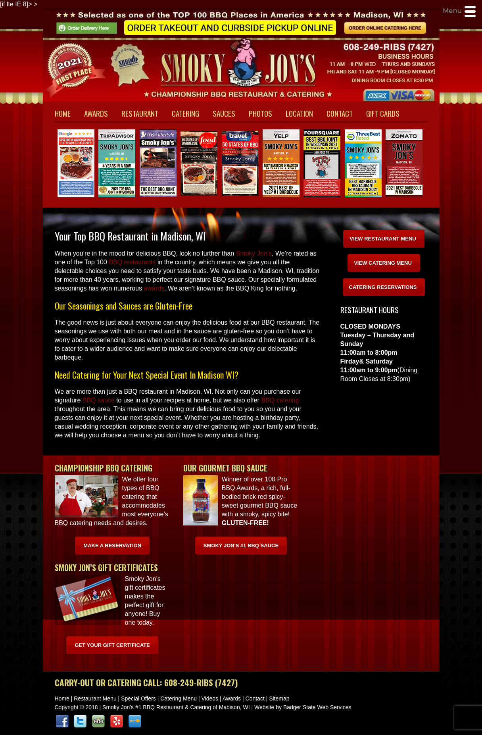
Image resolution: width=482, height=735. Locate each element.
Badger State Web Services (317, 707)
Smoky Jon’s (254, 253)
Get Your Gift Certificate (112, 645)
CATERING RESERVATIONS (383, 287)
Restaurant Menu (95, 698)
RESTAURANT (139, 113)
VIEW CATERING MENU (383, 263)
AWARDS (96, 113)
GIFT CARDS (382, 113)
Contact (255, 698)
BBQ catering (280, 400)
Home (62, 698)
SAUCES (224, 113)
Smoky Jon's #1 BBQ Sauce (241, 545)
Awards (232, 698)
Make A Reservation (112, 545)
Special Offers (138, 698)
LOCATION (299, 113)
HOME (63, 113)
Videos (209, 698)
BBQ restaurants (132, 262)
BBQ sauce (99, 400)
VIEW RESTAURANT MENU (382, 239)
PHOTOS (260, 113)
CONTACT (339, 113)
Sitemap (279, 698)
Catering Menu (178, 698)
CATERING (185, 113)
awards (154, 288)
